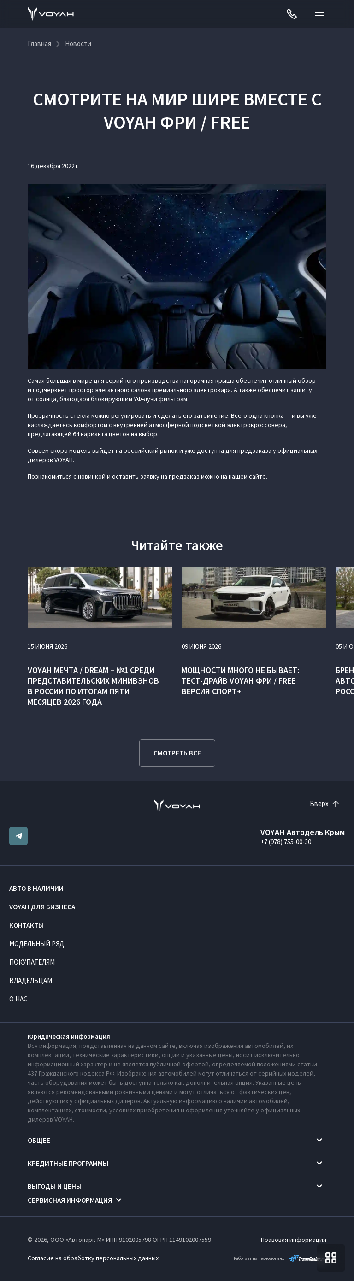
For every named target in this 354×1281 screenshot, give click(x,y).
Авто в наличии (36, 888)
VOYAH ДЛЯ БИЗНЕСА (42, 906)
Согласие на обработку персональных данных (93, 1258)
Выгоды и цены (55, 1186)
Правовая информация (293, 1239)
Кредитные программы (68, 1163)
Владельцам (30, 980)
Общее (39, 1140)
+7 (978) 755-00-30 (285, 841)
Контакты (26, 925)
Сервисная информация (70, 1200)
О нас (18, 998)
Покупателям (32, 962)
